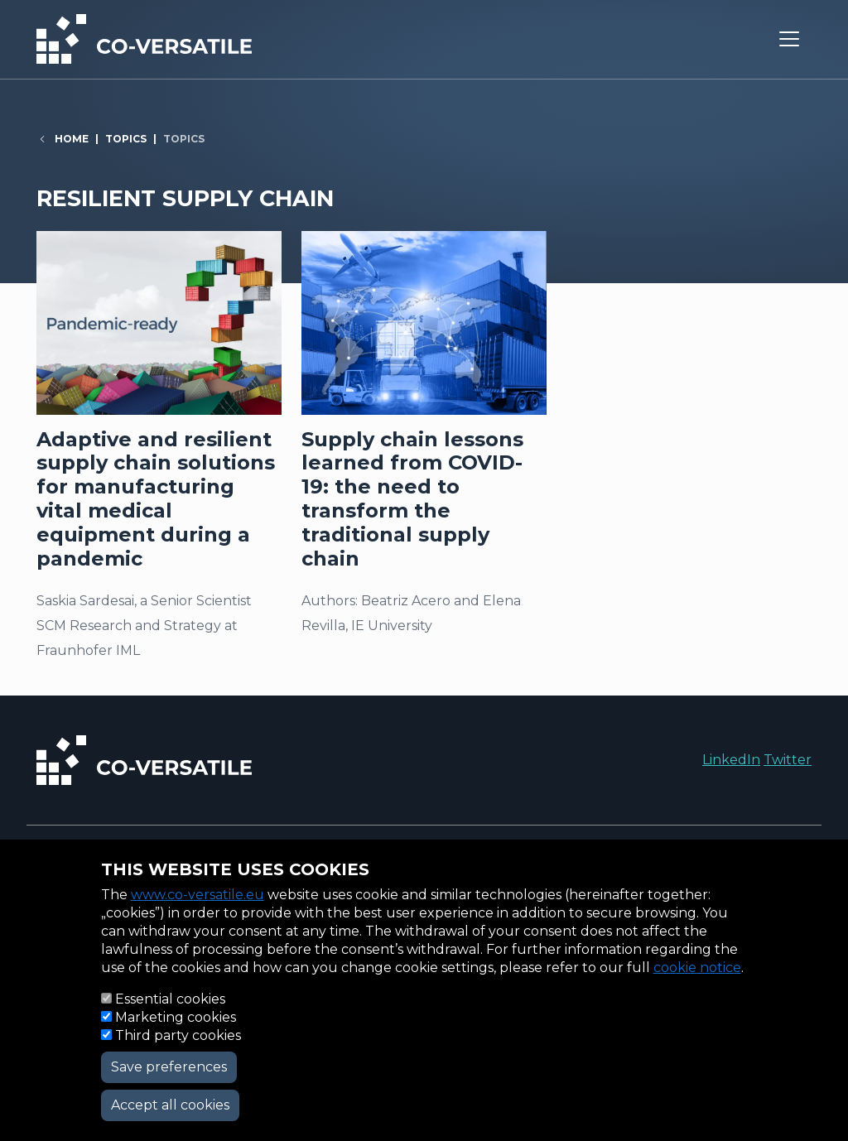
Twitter (788, 760)
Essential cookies (170, 999)
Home (72, 138)
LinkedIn (731, 760)
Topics (126, 138)
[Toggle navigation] (789, 39)
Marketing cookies (175, 1017)
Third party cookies (178, 1035)
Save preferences (169, 1067)
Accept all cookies (170, 1105)
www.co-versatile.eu (197, 895)
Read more (159, 453)
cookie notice (697, 967)
